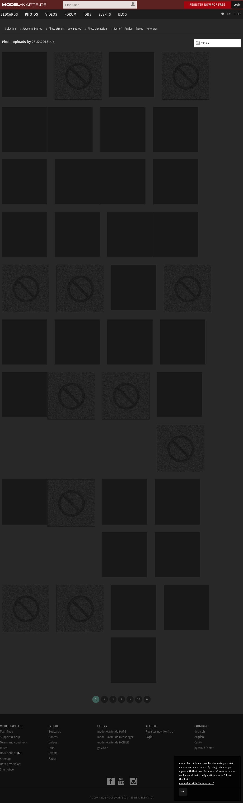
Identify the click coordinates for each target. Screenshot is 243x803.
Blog (124, 14)
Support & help (10, 732)
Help (237, 14)
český (198, 737)
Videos (53, 14)
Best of (118, 29)
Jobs (89, 14)
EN (228, 14)
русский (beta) (204, 743)
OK (183, 791)
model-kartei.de (117, 793)
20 (138, 694)
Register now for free (207, 4)
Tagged (140, 29)
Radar (52, 754)
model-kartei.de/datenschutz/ (196, 783)
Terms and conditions (14, 737)
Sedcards (55, 727)
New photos (74, 29)
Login (237, 4)
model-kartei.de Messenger (115, 732)
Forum (72, 14)
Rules (3, 743)
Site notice (7, 765)
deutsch (199, 727)
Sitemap (5, 754)
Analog (129, 29)
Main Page (6, 727)
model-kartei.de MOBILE (113, 737)
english (199, 732)
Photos (33, 14)
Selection (11, 29)
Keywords (152, 29)
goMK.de (102, 743)
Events (106, 14)
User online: (10, 748)
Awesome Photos (32, 29)
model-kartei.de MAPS (111, 727)
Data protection (10, 759)
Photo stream (57, 29)
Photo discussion (97, 29)
